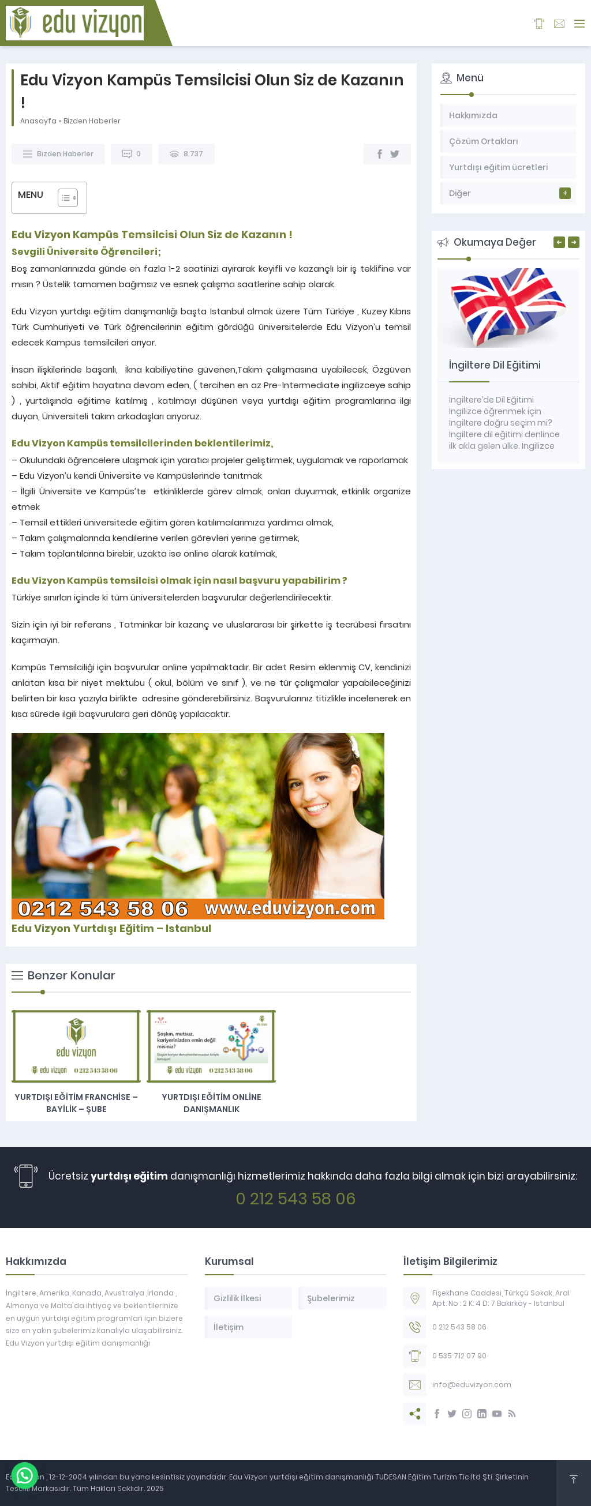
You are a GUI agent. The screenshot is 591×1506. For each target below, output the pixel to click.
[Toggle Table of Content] (62, 198)
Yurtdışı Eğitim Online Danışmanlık (211, 1103)
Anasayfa (38, 121)
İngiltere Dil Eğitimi (495, 365)
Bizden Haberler (92, 121)
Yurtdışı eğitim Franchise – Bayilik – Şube (76, 1103)
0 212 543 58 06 (295, 1199)
